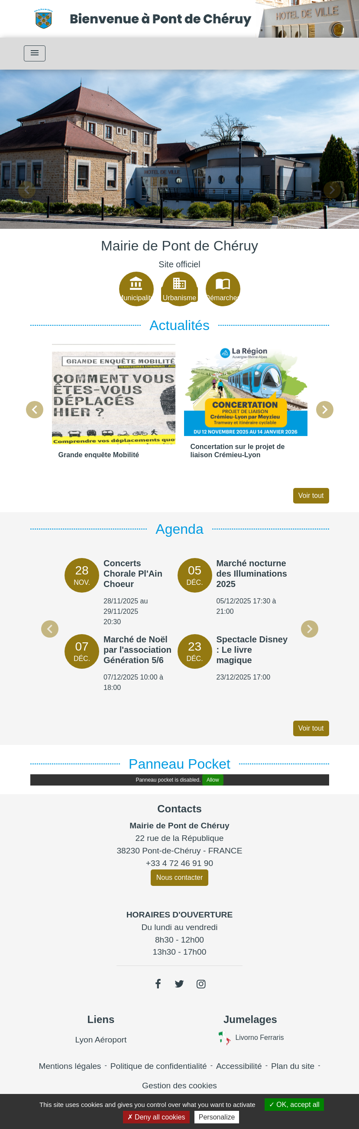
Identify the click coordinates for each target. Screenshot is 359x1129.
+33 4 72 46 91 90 (179, 863)
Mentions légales (70, 1066)
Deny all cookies (156, 1117)
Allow (213, 780)
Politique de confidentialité (158, 1066)
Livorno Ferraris (250, 1038)
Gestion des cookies (179, 1085)
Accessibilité (239, 1066)
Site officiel (179, 264)
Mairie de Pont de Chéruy (179, 245)
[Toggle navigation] (34, 53)
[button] (27, 190)
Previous (49, 629)
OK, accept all (294, 1104)
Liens (101, 1019)
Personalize (217, 1117)
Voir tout (311, 495)
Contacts (179, 809)
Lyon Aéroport (101, 1039)
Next (309, 629)
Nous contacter (179, 877)
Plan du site (292, 1066)
